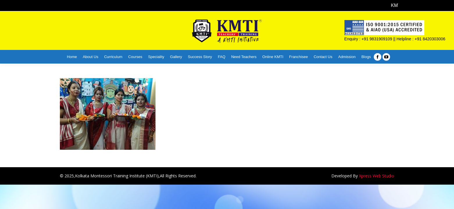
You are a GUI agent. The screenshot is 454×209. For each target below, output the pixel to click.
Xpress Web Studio (376, 176)
